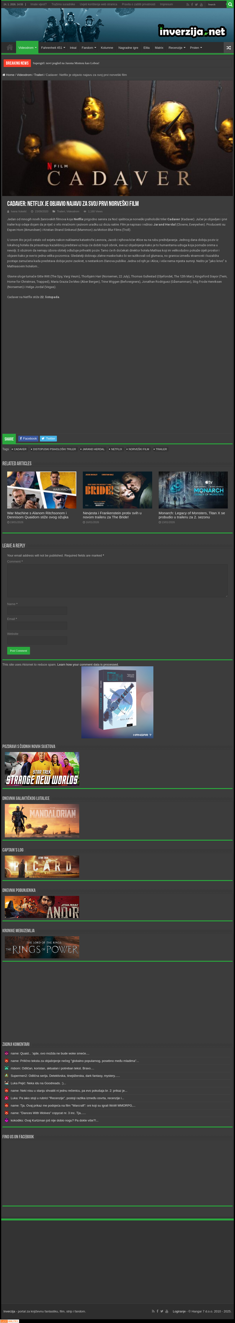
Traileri (38, 75)
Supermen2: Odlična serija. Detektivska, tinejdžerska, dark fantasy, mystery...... (65, 1076)
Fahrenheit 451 (51, 47)
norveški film (139, 449)
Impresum (166, 4)
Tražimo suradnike (63, 4)
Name (12, 604)
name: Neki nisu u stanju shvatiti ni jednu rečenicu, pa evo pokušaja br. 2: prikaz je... (69, 1090)
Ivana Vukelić (19, 211)
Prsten (194, 47)
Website (12, 634)
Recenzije (175, 47)
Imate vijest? (38, 4)
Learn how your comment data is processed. (88, 664)
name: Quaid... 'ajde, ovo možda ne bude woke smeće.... (50, 1053)
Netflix (116, 449)
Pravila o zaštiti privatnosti (138, 4)
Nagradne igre (128, 47)
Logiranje (179, 1311)
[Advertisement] (117, 1001)
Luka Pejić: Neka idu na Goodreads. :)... (38, 1083)
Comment (15, 561)
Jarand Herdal (94, 449)
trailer (161, 449)
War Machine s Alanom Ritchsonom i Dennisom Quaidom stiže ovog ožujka (37, 515)
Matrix (159, 47)
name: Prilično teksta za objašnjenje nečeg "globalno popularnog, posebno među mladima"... (75, 1061)
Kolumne (107, 47)
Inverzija (9, 1311)
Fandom (87, 47)
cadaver (20, 449)
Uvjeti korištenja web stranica (98, 4)
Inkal (73, 47)
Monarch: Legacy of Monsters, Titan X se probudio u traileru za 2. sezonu (192, 515)
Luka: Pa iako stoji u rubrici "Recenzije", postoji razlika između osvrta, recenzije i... (67, 1098)
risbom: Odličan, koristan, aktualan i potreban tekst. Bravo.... (52, 1068)
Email (12, 619)
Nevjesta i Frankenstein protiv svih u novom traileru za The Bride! (112, 515)
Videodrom (26, 47)
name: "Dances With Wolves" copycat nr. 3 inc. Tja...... (48, 1113)
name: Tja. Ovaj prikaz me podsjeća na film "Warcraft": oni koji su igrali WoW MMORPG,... (73, 1105)
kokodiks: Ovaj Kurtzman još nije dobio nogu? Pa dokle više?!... (55, 1120)
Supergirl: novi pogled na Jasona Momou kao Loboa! (66, 63)
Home (10, 47)
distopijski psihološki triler (54, 449)
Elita (147, 47)
